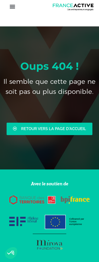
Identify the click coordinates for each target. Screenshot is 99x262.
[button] (12, 6)
